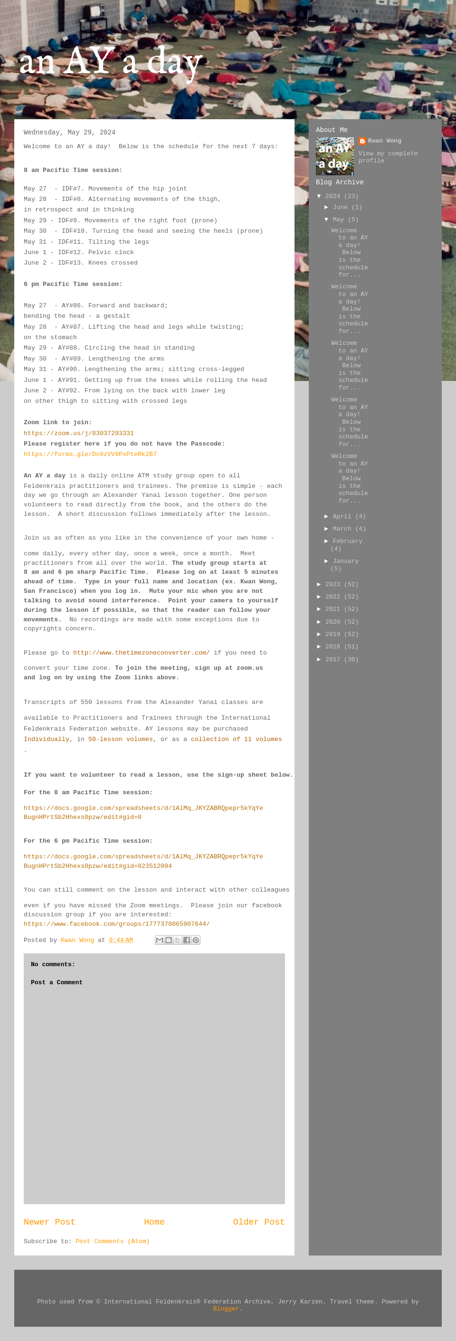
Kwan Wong (384, 140)
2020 (334, 622)
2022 (334, 596)
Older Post (259, 1222)
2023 (334, 584)
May (340, 219)
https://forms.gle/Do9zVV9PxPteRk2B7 (90, 454)
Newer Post (50, 1222)
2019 (334, 634)
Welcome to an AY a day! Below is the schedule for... (349, 253)
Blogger (226, 1308)
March (344, 529)
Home (154, 1222)
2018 (334, 646)
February (347, 541)
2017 (334, 659)
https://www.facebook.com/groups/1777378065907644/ (117, 924)
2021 (334, 609)
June (342, 207)
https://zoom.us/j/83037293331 (79, 433)
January (346, 561)
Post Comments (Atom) (113, 1241)
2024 (334, 196)
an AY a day (111, 63)
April (344, 516)
